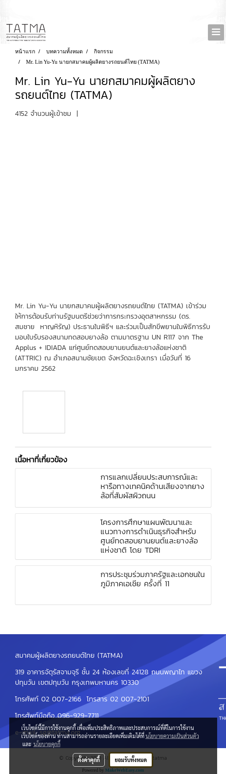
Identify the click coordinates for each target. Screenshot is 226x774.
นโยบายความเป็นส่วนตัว (172, 735)
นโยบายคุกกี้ (46, 743)
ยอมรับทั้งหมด (131, 759)
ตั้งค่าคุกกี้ (89, 759)
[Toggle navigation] (216, 32)
